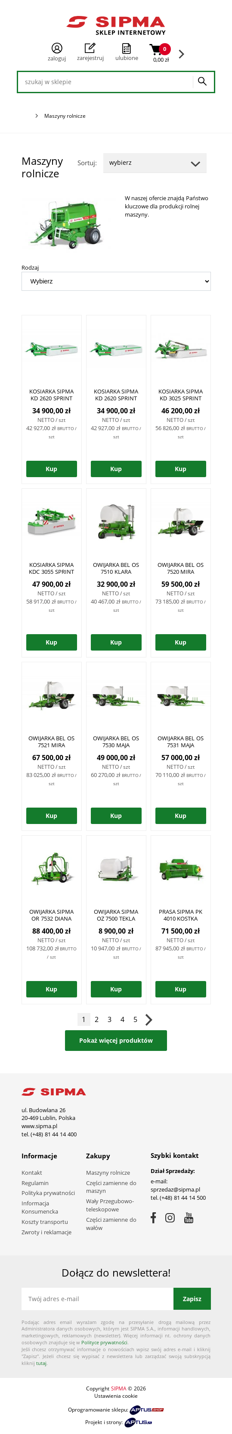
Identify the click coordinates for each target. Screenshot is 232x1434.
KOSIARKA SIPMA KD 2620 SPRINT (51, 394)
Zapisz (192, 1299)
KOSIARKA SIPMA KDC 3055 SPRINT (51, 568)
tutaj (41, 1363)
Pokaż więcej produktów (116, 1040)
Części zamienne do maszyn (111, 1187)
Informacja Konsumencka (40, 1207)
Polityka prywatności (48, 1193)
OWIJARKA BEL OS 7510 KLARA (116, 568)
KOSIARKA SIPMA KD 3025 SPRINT (180, 394)
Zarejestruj (90, 52)
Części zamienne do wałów (111, 1224)
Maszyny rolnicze (108, 1172)
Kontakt (32, 1172)
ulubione (126, 58)
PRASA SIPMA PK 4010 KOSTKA (180, 915)
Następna (148, 1019)
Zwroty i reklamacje (46, 1232)
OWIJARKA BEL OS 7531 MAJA (181, 741)
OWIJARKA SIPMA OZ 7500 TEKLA (116, 915)
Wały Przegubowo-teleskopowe (110, 1205)
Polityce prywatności (104, 1342)
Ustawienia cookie (116, 1395)
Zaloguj (57, 52)
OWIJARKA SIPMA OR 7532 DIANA (51, 915)
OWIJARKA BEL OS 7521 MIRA (51, 741)
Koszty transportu (45, 1222)
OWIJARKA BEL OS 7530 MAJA (116, 741)
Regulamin (35, 1183)
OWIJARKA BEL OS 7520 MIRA (181, 568)
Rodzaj (30, 267)
